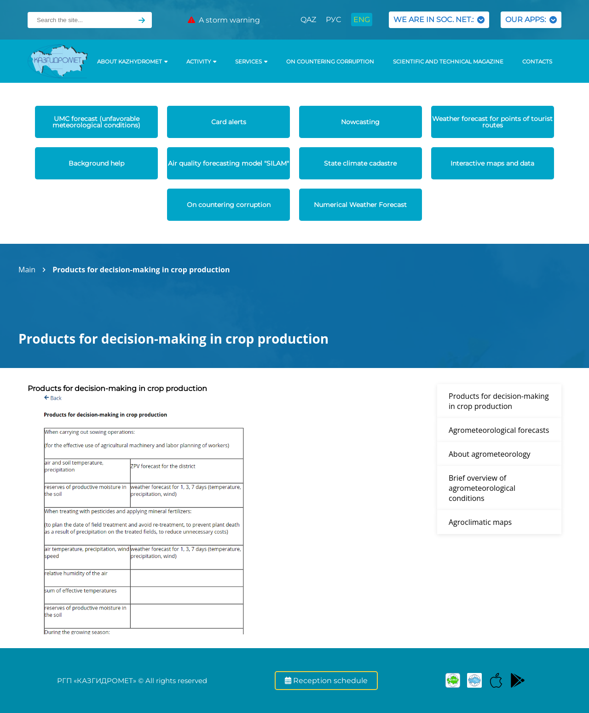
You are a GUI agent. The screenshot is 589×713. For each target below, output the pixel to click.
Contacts (537, 61)
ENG (361, 19)
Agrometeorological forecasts (499, 430)
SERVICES (251, 61)
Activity (201, 61)
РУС (333, 19)
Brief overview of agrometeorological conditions (482, 488)
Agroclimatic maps (480, 522)
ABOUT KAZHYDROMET (132, 61)
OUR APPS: (531, 19)
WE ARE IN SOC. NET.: (439, 19)
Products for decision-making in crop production (141, 269)
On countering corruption (330, 61)
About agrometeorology (490, 454)
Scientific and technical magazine (448, 61)
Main (26, 269)
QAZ (308, 19)
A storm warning (224, 20)
